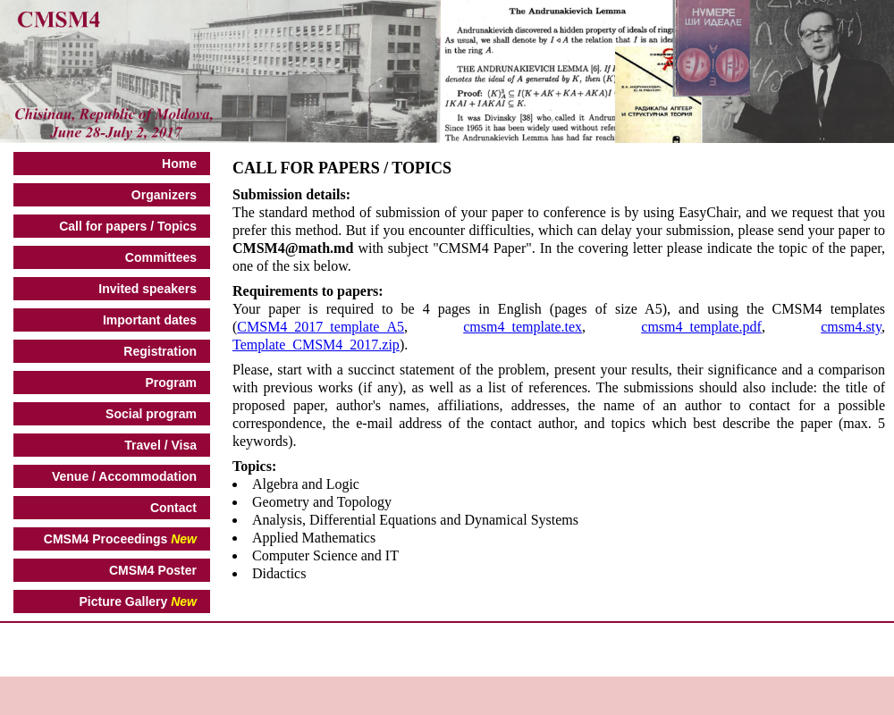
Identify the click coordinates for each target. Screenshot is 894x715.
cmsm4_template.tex (522, 326)
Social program (151, 414)
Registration (160, 351)
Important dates (150, 320)
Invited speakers (147, 289)
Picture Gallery (138, 601)
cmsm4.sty (851, 326)
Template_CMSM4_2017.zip (316, 344)
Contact (173, 507)
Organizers (164, 195)
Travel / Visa (160, 445)
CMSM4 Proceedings (120, 539)
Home (179, 163)
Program (171, 382)
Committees (161, 257)
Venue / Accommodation (124, 476)
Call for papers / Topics (128, 226)
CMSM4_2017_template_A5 (320, 326)
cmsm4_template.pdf (701, 326)
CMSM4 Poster (153, 570)
